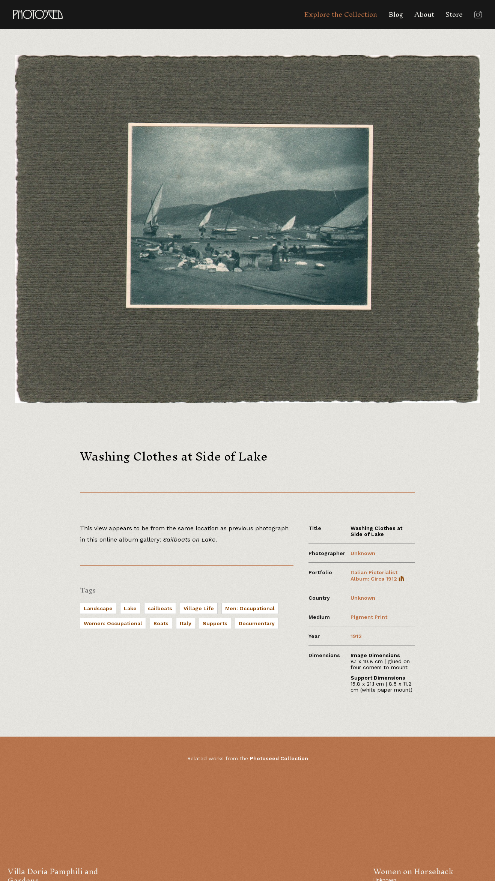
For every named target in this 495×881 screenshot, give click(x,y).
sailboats (160, 608)
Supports (215, 623)
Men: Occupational (250, 608)
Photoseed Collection (279, 758)
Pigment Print (369, 617)
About (424, 14)
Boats (161, 623)
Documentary (257, 623)
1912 (356, 636)
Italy (185, 623)
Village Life (199, 608)
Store (454, 14)
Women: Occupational (113, 623)
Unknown (363, 553)
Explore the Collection (340, 14)
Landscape (98, 608)
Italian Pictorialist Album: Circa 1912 (378, 575)
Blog (395, 14)
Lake (130, 608)
